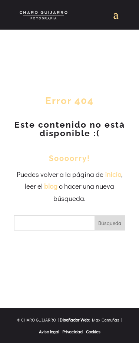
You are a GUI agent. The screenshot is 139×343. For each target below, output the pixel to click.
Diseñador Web (74, 320)
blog (50, 186)
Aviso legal (49, 331)
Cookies (93, 331)
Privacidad (72, 331)
